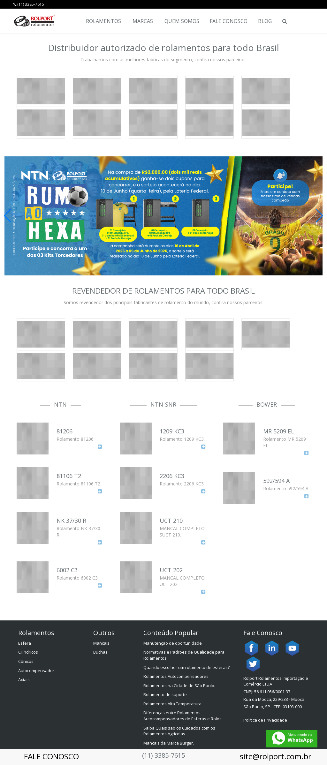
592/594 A (276, 480)
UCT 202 (171, 570)
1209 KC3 (172, 431)
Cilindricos (28, 652)
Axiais (24, 679)
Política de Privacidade (265, 720)
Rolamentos (103, 21)
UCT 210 (171, 520)
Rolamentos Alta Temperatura (172, 704)
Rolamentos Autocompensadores (176, 676)
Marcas (143, 21)
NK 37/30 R (71, 520)
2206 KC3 (172, 476)
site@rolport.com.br (275, 756)
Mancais (101, 643)
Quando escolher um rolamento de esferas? (186, 667)
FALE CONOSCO (51, 756)
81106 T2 (69, 476)
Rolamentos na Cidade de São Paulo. (179, 685)
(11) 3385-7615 (28, 4)
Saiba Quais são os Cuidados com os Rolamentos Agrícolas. (179, 731)
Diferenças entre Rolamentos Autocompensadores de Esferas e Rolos (182, 716)
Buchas (100, 652)
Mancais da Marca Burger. (168, 743)
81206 (64, 431)
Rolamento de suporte (165, 694)
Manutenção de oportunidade (172, 643)
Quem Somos (181, 21)
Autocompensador (36, 670)
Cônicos (26, 661)
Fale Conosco (228, 21)
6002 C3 (67, 570)
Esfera (24, 643)
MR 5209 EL (278, 431)
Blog (265, 21)
